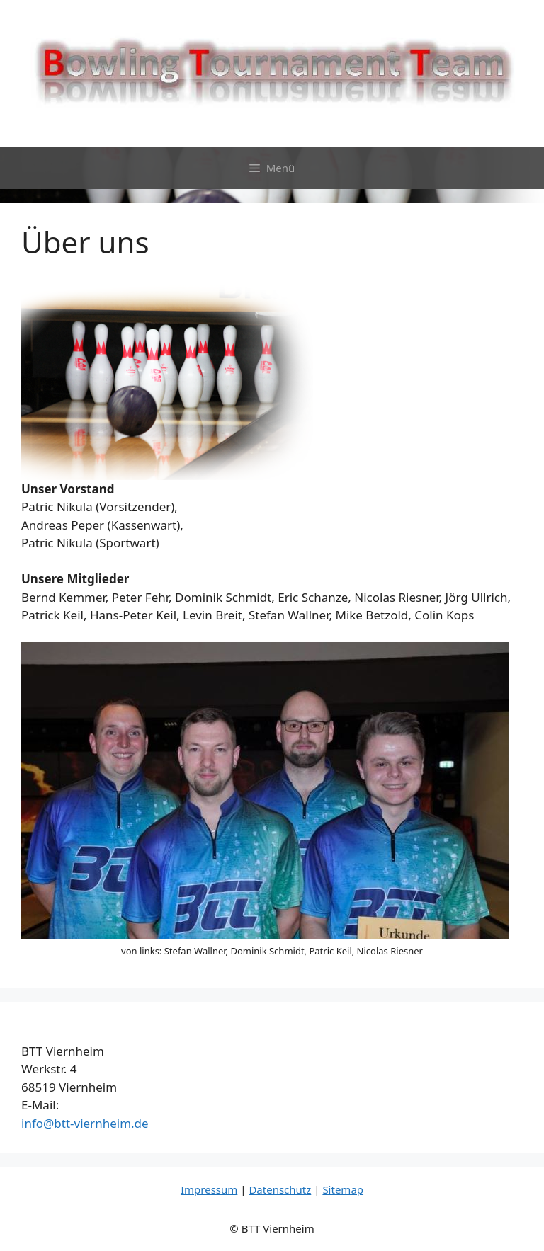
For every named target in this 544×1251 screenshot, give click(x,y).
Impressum (209, 1189)
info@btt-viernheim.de (85, 1123)
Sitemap (342, 1189)
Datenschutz (280, 1189)
